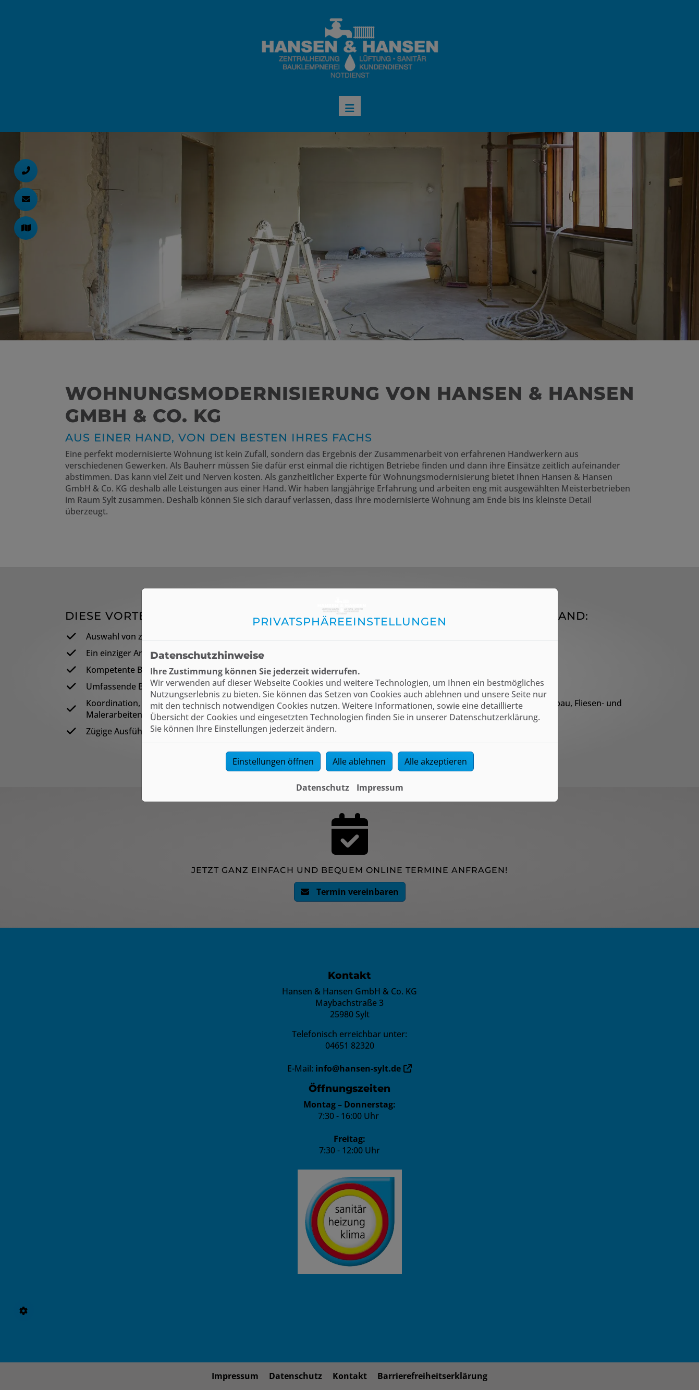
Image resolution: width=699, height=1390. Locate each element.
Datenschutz (322, 787)
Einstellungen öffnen (273, 761)
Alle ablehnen (359, 761)
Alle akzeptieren (435, 761)
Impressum (380, 787)
